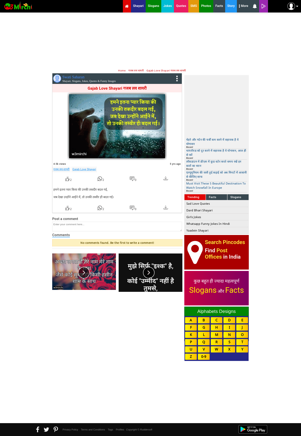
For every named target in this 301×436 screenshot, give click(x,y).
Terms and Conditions (93, 429)
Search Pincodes (225, 242)
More (243, 6)
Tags (110, 429)
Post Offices (216, 253)
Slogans (235, 197)
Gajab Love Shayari (84, 169)
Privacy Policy (70, 429)
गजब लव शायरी (61, 169)
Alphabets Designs (216, 311)
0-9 (203, 356)
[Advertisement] (150, 40)
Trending (193, 197)
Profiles (120, 429)
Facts (212, 197)
